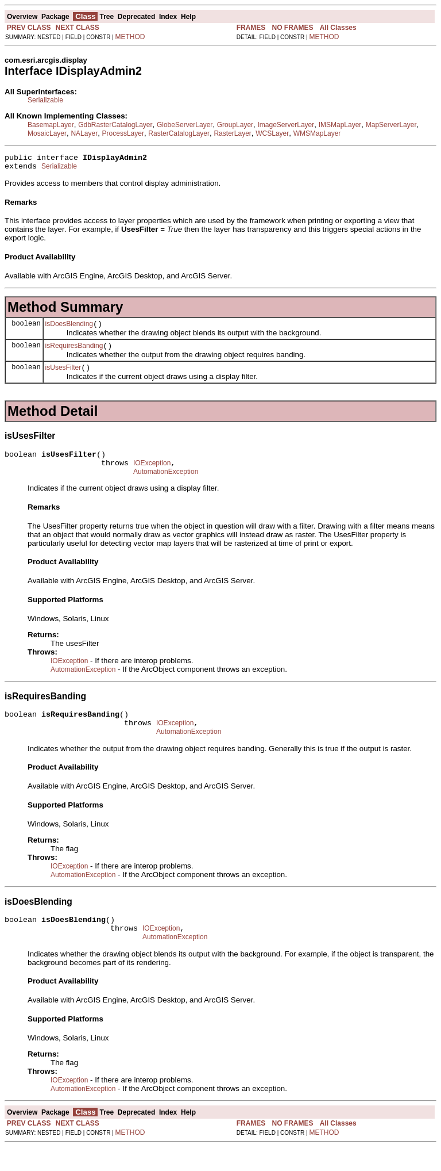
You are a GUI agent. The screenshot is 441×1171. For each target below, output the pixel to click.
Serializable (45, 100)
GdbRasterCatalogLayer (115, 125)
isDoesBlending (69, 329)
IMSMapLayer (340, 125)
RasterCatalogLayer (179, 133)
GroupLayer (235, 125)
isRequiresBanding (74, 353)
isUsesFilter (63, 376)
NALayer (84, 133)
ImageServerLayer (286, 125)
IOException (152, 475)
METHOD (130, 37)
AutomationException (165, 485)
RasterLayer (232, 133)
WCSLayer (272, 133)
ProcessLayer (123, 133)
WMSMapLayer (317, 133)
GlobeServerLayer (184, 125)
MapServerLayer (391, 125)
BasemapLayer (51, 125)
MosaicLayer (47, 133)
